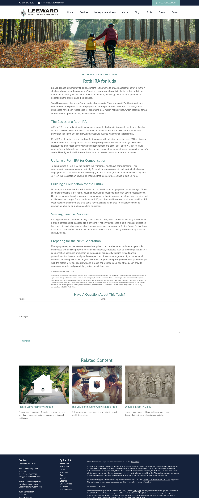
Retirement (64, 463)
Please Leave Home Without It (36, 406)
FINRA (135, 491)
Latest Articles (66, 484)
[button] (70, 12)
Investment (64, 466)
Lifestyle (63, 481)
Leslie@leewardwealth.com (30, 487)
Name (22, 299)
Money (63, 478)
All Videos (64, 487)
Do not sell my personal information (138, 482)
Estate (62, 469)
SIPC (139, 491)
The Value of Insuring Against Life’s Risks (94, 406)
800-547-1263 (26, 3)
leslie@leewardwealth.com (51, 3)
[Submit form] (26, 341)
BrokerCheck (135, 462)
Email (103, 299)
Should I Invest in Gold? (138, 406)
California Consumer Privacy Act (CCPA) (156, 479)
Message (23, 316)
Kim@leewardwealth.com (29, 477)
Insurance (64, 472)
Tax (61, 475)
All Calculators (66, 489)
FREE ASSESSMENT (166, 3)
